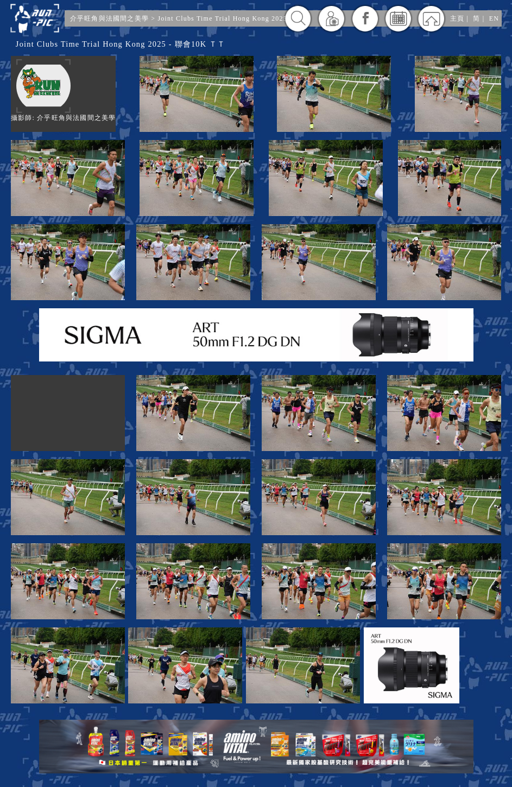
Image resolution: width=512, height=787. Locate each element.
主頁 (457, 18)
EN (494, 18)
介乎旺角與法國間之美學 (109, 18)
